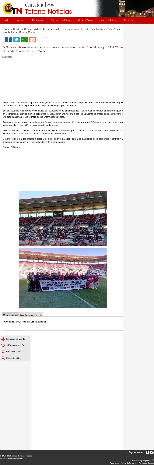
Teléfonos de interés (12, 345)
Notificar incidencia (31, 315)
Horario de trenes (11, 358)
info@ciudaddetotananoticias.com (13, 458)
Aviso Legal (114, 463)
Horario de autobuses (13, 352)
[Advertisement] (62, 79)
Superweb (147, 461)
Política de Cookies (146, 463)
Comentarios (10, 315)
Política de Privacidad (129, 463)
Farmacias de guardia (13, 339)
